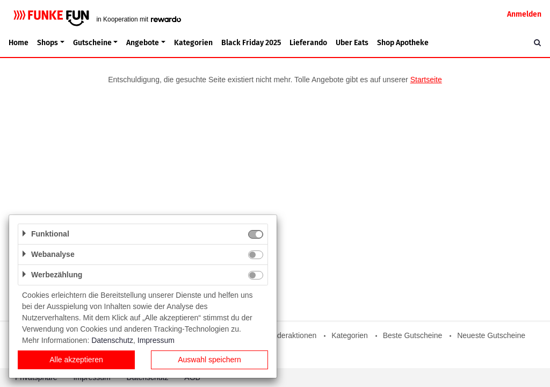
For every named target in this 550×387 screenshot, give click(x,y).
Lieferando (308, 42)
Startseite (426, 79)
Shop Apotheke (403, 42)
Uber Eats (352, 42)
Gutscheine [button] (92, 42)
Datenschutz (112, 340)
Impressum (156, 340)
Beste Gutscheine (413, 335)
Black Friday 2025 (251, 42)
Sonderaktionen (290, 335)
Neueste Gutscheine (491, 335)
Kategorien (193, 42)
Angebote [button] (142, 42)
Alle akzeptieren (76, 359)
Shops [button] (47, 42)
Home (18, 42)
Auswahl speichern (209, 359)
